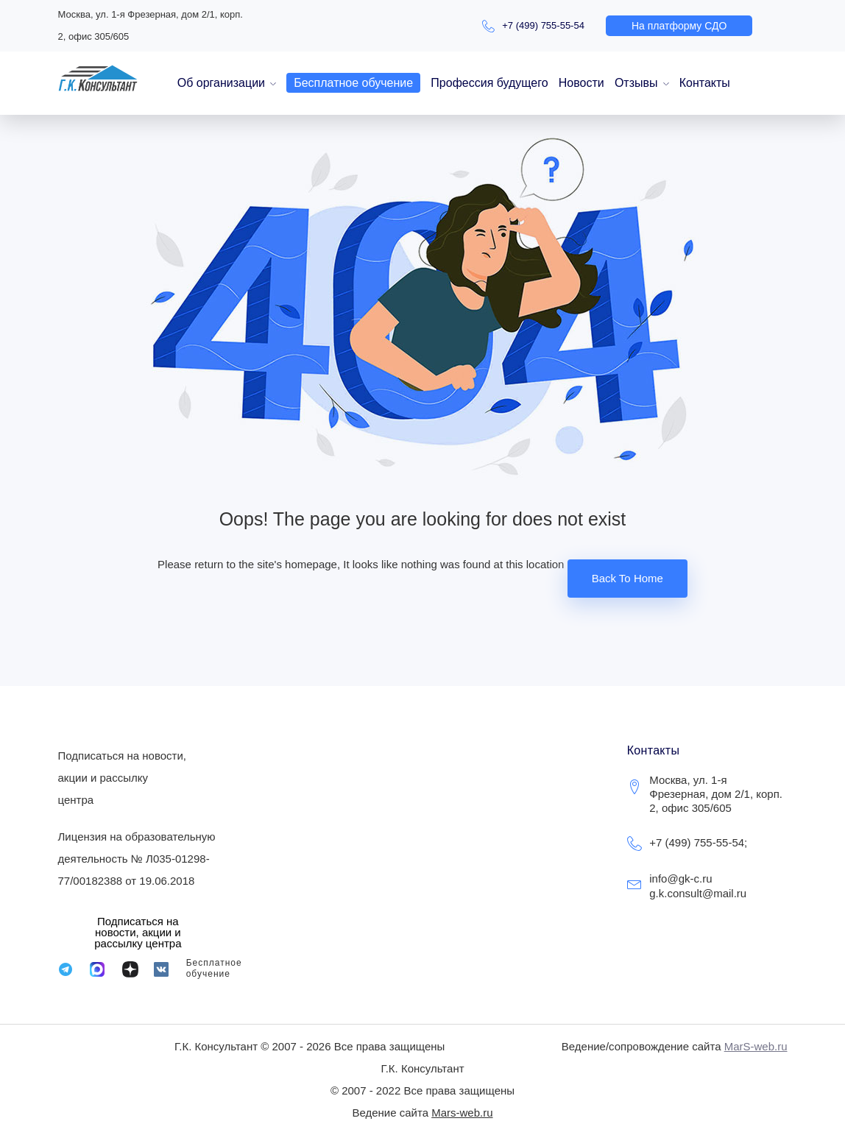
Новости (581, 83)
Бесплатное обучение (353, 83)
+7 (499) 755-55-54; (698, 842)
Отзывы (636, 83)
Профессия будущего (489, 83)
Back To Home (627, 578)
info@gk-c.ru (680, 878)
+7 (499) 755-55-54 (543, 25)
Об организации (221, 83)
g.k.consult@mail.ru (697, 893)
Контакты (704, 83)
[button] (679, 25)
